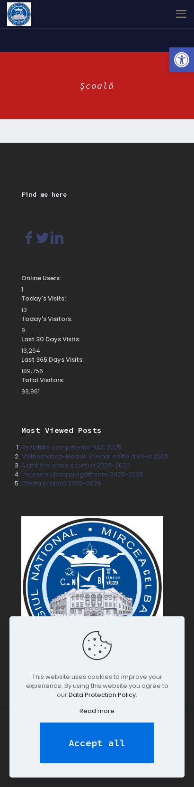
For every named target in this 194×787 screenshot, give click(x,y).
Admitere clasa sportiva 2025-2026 (75, 465)
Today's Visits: (44, 298)
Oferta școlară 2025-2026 (61, 483)
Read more (97, 710)
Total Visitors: (43, 379)
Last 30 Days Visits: (51, 339)
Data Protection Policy (102, 694)
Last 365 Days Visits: (53, 359)
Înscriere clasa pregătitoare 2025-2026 (82, 474)
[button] (181, 59)
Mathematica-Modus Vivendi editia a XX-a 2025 (94, 456)
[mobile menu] (181, 14)
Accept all (97, 743)
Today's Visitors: (47, 318)
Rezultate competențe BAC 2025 (71, 447)
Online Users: (41, 278)
